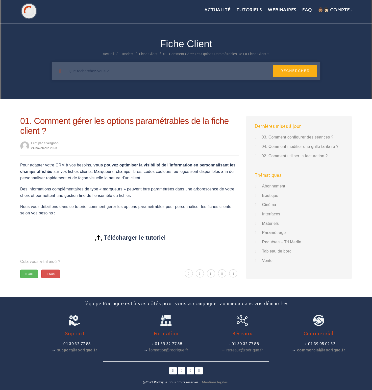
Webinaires (282, 10)
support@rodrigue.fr (77, 350)
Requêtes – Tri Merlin (281, 242)
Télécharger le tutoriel (135, 237)
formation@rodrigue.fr (168, 350)
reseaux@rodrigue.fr (244, 350)
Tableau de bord (277, 251)
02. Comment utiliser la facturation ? (295, 156)
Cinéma (269, 205)
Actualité (217, 10)
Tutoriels (249, 10)
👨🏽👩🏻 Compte (335, 10)
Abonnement (273, 186)
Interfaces (271, 214)
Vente (267, 260)
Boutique (270, 195)
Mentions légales (214, 382)
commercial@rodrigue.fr (321, 350)
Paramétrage (274, 232)
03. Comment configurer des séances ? (297, 137)
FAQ (307, 10)
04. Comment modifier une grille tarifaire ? (300, 146)
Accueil (108, 54)
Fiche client (148, 54)
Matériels (270, 223)
